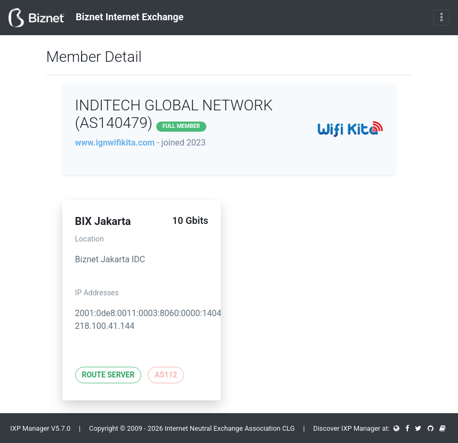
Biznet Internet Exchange (96, 17)
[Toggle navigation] (441, 18)
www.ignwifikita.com (115, 143)
